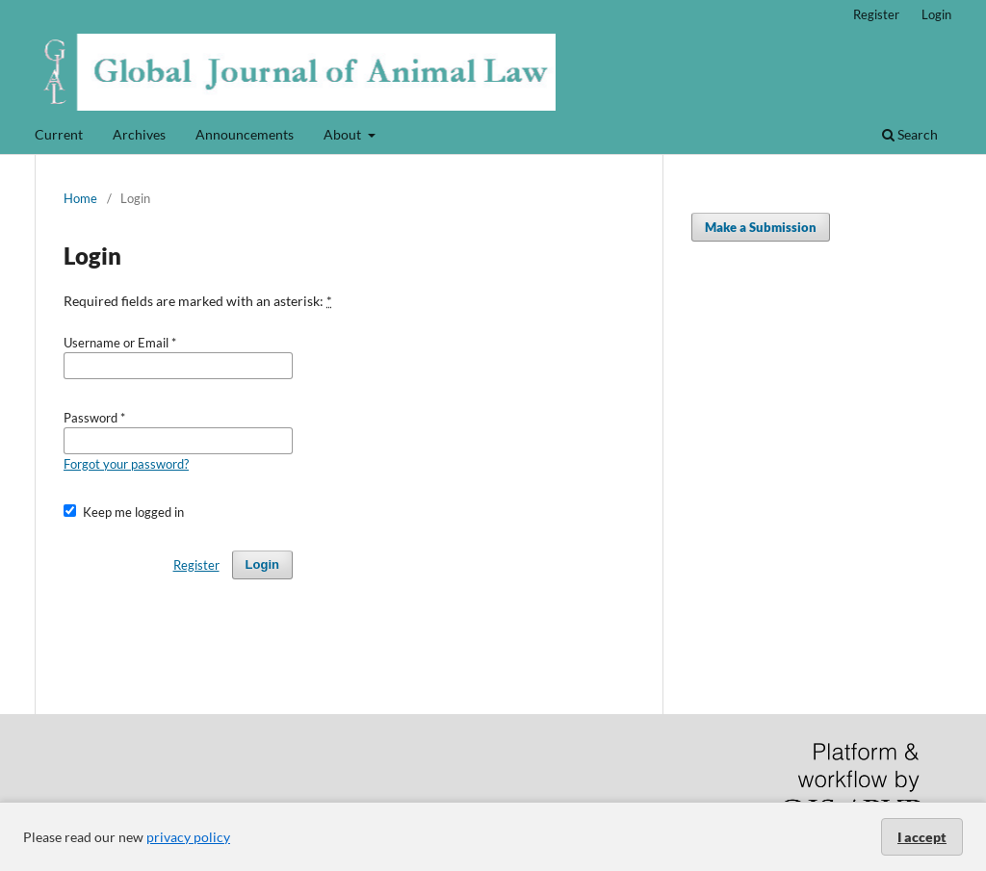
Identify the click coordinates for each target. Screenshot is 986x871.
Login (936, 14)
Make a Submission (761, 227)
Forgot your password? (126, 464)
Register (876, 14)
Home (80, 198)
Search (910, 134)
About (344, 134)
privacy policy (188, 837)
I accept (922, 837)
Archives (139, 134)
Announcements (244, 134)
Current (59, 134)
